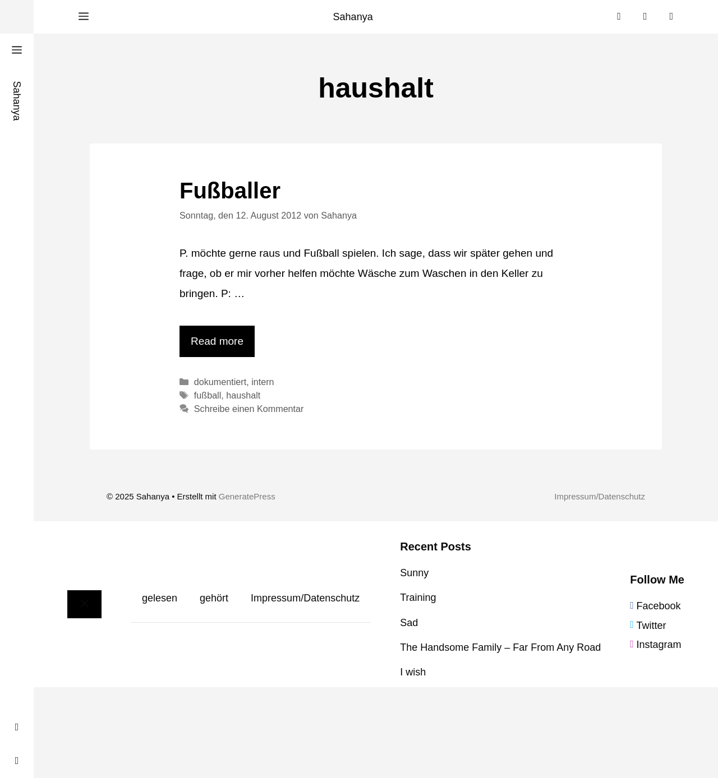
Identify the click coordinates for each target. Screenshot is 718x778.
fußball (207, 395)
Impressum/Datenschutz (599, 496)
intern (262, 382)
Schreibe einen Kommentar (249, 409)
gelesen (159, 598)
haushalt (243, 395)
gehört (214, 598)
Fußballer (230, 190)
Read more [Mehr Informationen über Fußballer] (217, 341)
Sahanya (353, 16)
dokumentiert (220, 382)
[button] (83, 17)
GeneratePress (247, 496)
